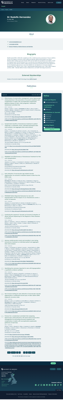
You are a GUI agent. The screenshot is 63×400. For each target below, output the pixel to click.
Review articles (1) (50, 122)
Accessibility (25, 394)
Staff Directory (4, 386)
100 (22, 356)
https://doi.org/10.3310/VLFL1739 (19, 309)
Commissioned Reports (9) (51, 102)
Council (35, 79)
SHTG (31, 79)
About (28, 2)
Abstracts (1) (48, 115)
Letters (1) (48, 118)
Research (34, 2)
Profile (11, 9)
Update (53, 363)
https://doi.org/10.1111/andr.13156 (20, 283)
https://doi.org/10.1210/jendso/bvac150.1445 (22, 211)
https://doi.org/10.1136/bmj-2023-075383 (21, 117)
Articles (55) (48, 116)
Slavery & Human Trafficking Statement (40, 394)
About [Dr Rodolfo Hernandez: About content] (31, 34)
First (10, 352)
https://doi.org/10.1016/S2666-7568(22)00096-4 (23, 261)
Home (2, 9)
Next (30, 352)
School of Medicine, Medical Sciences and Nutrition (21, 46)
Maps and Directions (5, 384)
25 (17, 356)
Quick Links (51, 2)
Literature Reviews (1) (50, 120)
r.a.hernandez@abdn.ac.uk (15, 42)
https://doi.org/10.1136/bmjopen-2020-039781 (22, 337)
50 (19, 356)
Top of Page (58, 390)
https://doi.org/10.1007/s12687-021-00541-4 (22, 230)
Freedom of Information (52, 394)
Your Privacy (20, 394)
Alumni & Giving (42, 2)
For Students (51, 370)
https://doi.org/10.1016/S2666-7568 (20, 149)
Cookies (30, 394)
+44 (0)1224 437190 (13, 44)
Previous (14, 352)
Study (23, 2)
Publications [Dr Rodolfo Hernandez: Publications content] (31, 86)
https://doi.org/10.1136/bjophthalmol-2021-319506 (23, 189)
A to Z (3, 383)
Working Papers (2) (50, 127)
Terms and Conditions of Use (11, 394)
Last (34, 352)
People (3, 6)
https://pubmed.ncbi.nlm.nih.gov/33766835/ (19, 334)
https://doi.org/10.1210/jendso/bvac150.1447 (22, 170)
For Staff (58, 370)
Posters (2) (48, 109)
